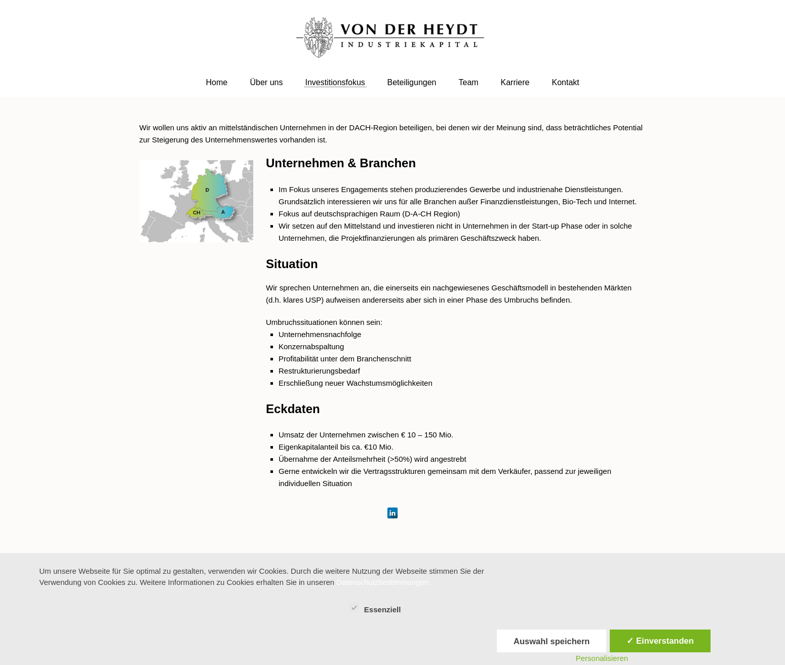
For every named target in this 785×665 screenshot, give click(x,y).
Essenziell (375, 608)
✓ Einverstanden (659, 640)
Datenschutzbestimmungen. (383, 582)
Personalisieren (602, 658)
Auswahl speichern (552, 641)
